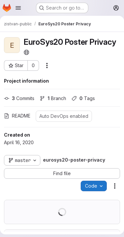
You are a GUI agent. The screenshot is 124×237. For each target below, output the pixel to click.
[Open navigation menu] (18, 8)
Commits (19, 98)
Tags (83, 98)
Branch (53, 98)
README (17, 115)
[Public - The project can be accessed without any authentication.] (26, 52)
